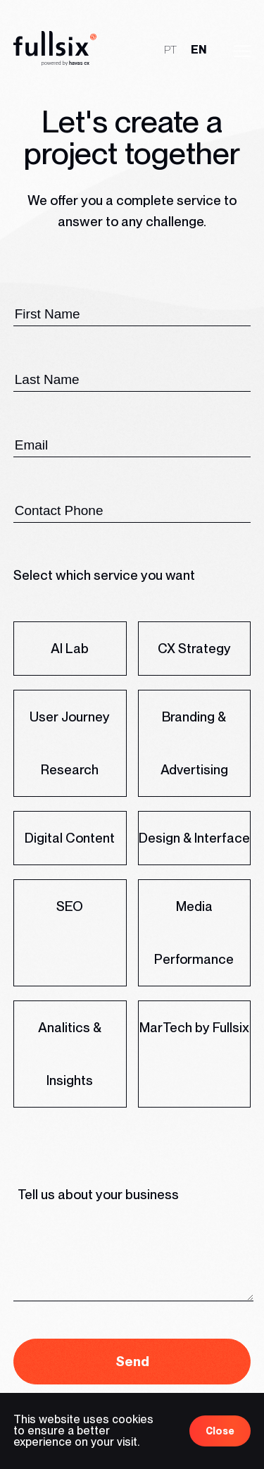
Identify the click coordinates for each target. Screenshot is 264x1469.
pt (170, 49)
